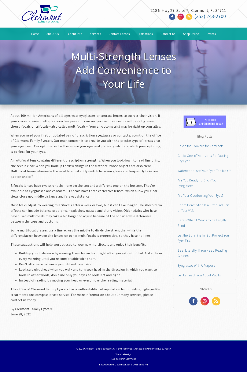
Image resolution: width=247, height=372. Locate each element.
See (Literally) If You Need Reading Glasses (202, 253)
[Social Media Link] (173, 17)
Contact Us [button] (168, 34)
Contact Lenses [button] (119, 34)
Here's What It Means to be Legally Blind (202, 223)
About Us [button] (53, 34)
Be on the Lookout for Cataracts (200, 146)
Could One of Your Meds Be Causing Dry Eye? (203, 158)
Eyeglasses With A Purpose (196, 265)
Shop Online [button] (191, 34)
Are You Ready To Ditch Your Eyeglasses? (198, 183)
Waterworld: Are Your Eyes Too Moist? (204, 171)
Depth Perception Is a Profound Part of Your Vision (203, 208)
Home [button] (35, 34)
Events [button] (211, 34)
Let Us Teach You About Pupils (199, 275)
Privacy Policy (163, 348)
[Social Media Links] (193, 301)
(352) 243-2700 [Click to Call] (210, 16)
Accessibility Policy (144, 348)
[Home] (42, 18)
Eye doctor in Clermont (123, 358)
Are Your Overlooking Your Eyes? (200, 195)
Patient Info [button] (74, 34)
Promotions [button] (145, 34)
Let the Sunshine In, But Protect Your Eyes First (204, 238)
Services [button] (95, 34)
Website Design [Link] (123, 354)
